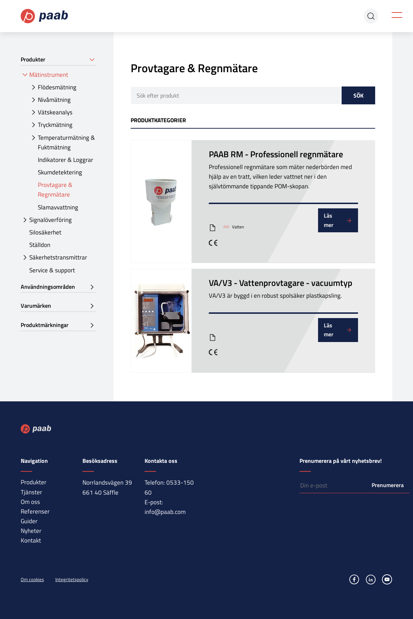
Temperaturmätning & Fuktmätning (66, 142)
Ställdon (39, 244)
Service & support (52, 270)
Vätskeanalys (55, 112)
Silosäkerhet (45, 232)
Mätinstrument (48, 74)
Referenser (35, 511)
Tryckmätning (55, 124)
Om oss (30, 501)
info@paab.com (165, 511)
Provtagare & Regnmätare (55, 189)
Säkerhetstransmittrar (58, 257)
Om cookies (32, 579)
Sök (358, 95)
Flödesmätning (57, 87)
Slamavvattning (58, 207)
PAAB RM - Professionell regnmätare (276, 154)
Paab (45, 16)
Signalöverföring (50, 219)
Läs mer (328, 220)
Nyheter (31, 530)
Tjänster (31, 492)
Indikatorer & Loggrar (65, 159)
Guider (29, 521)
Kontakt (31, 540)
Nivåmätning (54, 99)
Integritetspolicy (71, 579)
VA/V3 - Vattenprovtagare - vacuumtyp (280, 282)
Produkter (33, 482)
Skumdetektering (60, 172)
